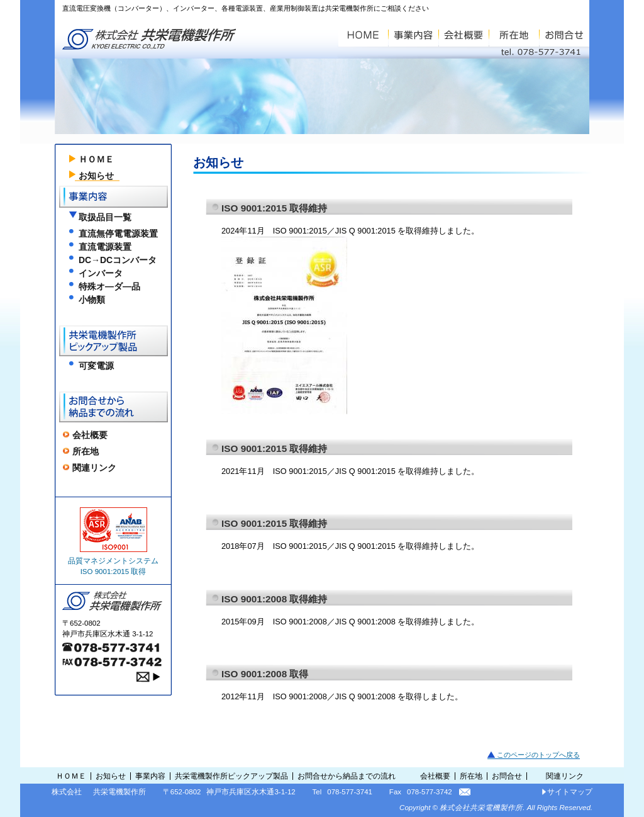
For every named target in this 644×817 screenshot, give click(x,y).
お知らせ (96, 176)
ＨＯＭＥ (96, 159)
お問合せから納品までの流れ (346, 776)
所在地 (85, 451)
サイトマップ (569, 792)
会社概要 (90, 435)
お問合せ (507, 776)
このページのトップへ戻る (538, 754)
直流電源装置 (105, 247)
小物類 (92, 300)
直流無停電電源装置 (118, 233)
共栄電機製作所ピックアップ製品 (231, 776)
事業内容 (150, 776)
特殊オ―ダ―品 (109, 286)
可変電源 (96, 366)
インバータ (101, 273)
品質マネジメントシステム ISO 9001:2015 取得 (113, 541)
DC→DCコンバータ (118, 260)
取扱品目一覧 (105, 217)
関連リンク (94, 468)
